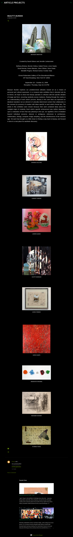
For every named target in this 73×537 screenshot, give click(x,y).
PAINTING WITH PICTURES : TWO (26, 495)
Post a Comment (11, 472)
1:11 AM (14, 469)
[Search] (27, 2)
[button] (8, 21)
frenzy (13, 461)
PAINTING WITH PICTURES (25, 519)
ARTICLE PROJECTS (14, 2)
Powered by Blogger (36, 535)
